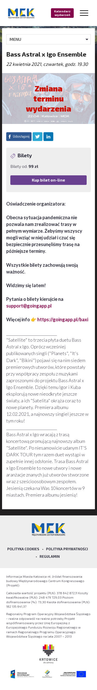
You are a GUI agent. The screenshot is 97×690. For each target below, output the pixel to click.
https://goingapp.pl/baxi (62, 319)
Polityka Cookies (23, 549)
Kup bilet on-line (48, 179)
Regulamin (50, 556)
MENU (15, 39)
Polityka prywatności (67, 549)
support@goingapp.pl (29, 306)
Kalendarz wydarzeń (62, 13)
